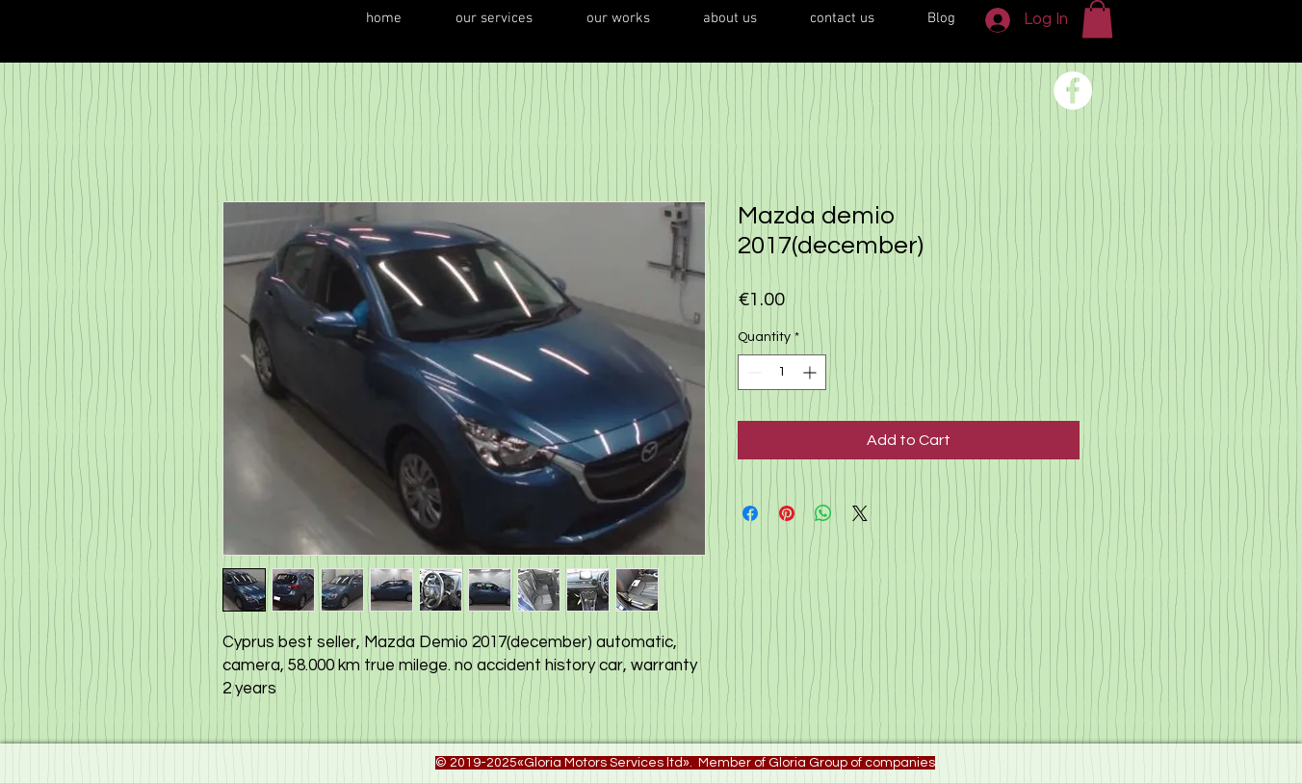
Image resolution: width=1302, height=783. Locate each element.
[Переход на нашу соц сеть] (1073, 90)
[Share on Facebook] (750, 513)
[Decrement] (753, 372)
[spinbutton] (782, 372)
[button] (1097, 19)
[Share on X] (860, 513)
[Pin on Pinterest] (786, 513)
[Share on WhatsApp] (823, 513)
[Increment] (811, 372)
